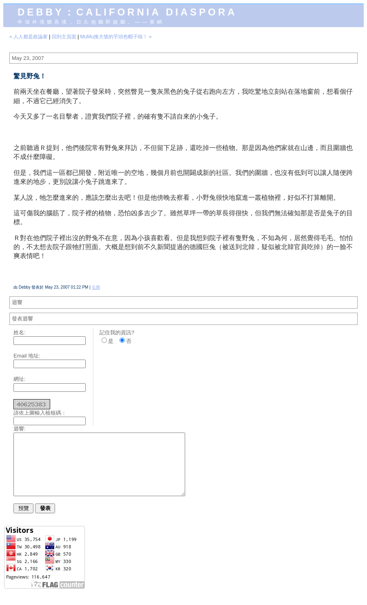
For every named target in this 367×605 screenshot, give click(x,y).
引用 (96, 287)
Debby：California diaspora (127, 12)
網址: (19, 379)
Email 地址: (26, 356)
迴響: (19, 429)
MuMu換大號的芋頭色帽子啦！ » (116, 37)
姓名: (19, 332)
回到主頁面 (64, 37)
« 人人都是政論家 (28, 37)
